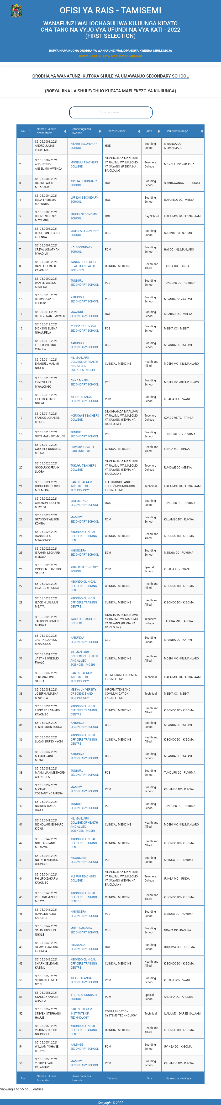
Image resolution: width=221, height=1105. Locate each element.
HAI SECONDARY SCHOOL (82, 249)
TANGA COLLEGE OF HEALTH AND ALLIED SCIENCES (78, 266)
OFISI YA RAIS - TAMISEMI (110, 11)
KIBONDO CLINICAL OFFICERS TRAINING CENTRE (78, 540)
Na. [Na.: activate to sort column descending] (23, 131)
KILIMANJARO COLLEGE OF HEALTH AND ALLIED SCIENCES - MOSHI (83, 366)
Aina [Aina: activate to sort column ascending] (158, 131)
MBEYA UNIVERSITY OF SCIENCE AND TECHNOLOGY (80, 693)
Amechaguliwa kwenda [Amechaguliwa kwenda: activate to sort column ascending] (81, 131)
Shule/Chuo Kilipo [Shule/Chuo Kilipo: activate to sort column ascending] (184, 131)
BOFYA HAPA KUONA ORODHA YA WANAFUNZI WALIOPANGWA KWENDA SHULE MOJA (110, 50)
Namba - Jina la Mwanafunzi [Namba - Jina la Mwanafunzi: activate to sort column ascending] (44, 131)
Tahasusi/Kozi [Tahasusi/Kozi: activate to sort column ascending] (118, 131)
